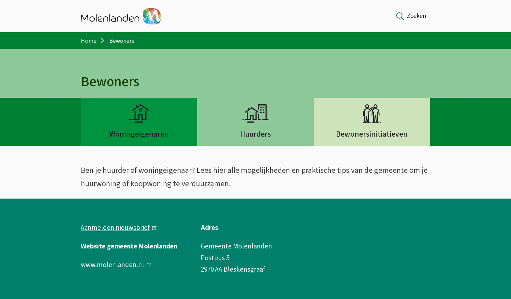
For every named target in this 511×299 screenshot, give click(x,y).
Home (88, 41)
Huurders (255, 134)
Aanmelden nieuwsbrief (119, 227)
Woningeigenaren (139, 134)
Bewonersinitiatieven (372, 134)
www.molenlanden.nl (116, 265)
